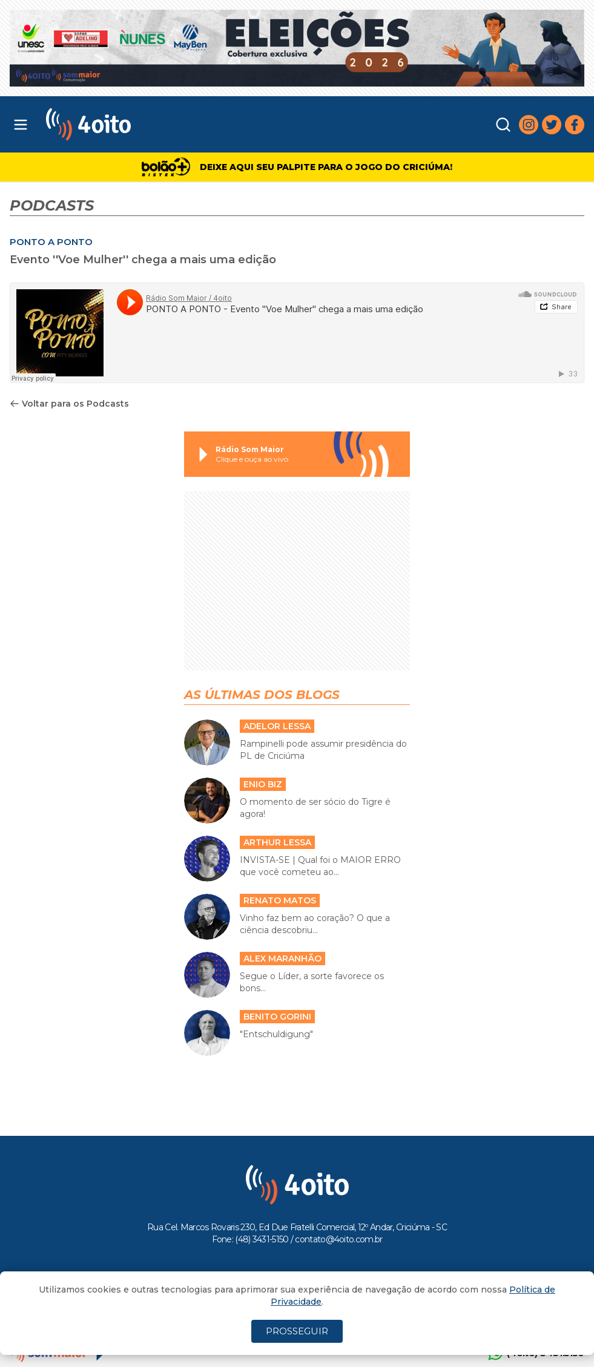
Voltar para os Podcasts (69, 403)
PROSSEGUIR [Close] (297, 1331)
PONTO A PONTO (51, 242)
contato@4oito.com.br (338, 1239)
